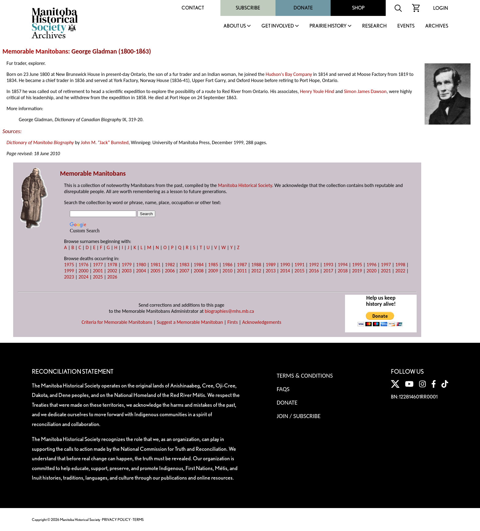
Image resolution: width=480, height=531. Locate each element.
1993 (328, 264)
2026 (112, 277)
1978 (112, 264)
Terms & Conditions (305, 375)
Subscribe (248, 8)
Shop (358, 8)
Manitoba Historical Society (245, 185)
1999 (69, 271)
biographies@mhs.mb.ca (229, 311)
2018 (342, 271)
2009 (213, 271)
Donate (303, 8)
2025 (98, 277)
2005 (155, 271)
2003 (127, 271)
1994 (342, 264)
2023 (69, 277)
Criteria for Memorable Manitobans (116, 322)
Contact (193, 8)
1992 (314, 264)
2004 (141, 271)
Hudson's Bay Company (289, 74)
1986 (227, 264)
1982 (170, 264)
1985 (213, 264)
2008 (199, 271)
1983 (184, 264)
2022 (400, 271)
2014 (285, 271)
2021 (386, 271)
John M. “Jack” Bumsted (105, 142)
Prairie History (328, 26)
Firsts (232, 322)
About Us (234, 26)
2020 (371, 271)
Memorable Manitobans (35, 51)
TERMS (138, 519)
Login (440, 8)
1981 (155, 264)
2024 (83, 277)
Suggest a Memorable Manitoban (190, 322)
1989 (271, 264)
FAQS (283, 389)
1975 (69, 264)
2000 (83, 271)
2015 (299, 271)
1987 (242, 264)
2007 (184, 271)
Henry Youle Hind (317, 91)
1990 (285, 264)
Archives (436, 26)
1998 (400, 264)
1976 (83, 264)
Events (405, 26)
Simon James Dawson (365, 91)
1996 (371, 264)
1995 (357, 264)
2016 (314, 271)
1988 (256, 264)
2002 (112, 271)
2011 (242, 271)
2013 (271, 271)
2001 (98, 271)
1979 (127, 264)
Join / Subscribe (299, 416)
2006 (170, 271)
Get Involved (277, 26)
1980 (141, 264)
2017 (328, 271)
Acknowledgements (261, 322)
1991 (299, 264)
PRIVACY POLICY (116, 519)
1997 (386, 264)
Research (374, 26)
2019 (357, 271)
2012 (256, 271)
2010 (227, 271)
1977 (98, 264)
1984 (199, 264)
